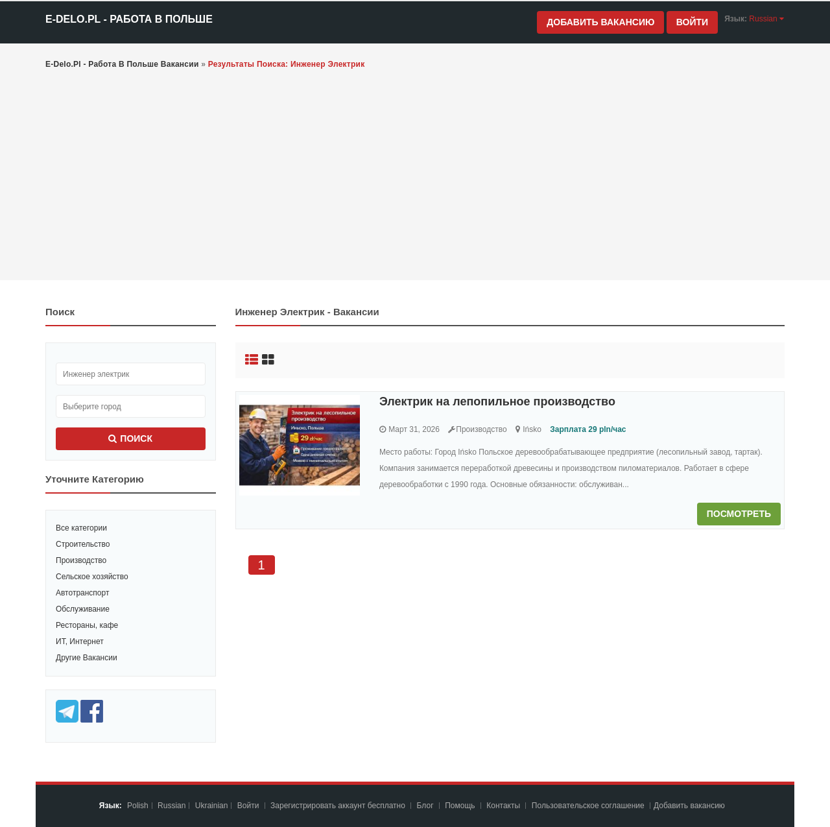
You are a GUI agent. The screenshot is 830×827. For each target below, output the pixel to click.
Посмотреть (739, 514)
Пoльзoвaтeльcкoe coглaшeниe (589, 805)
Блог (425, 805)
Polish (137, 805)
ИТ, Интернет (80, 641)
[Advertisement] (415, 176)
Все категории (81, 528)
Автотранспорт (82, 592)
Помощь (460, 805)
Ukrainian (211, 805)
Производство (81, 560)
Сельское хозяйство (92, 576)
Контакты (504, 805)
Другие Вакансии (86, 657)
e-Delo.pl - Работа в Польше (129, 19)
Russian (171, 805)
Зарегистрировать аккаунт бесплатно (338, 805)
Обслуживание (83, 609)
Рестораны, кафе (87, 625)
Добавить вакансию (600, 22)
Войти (692, 22)
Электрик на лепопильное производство (497, 401)
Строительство (83, 544)
